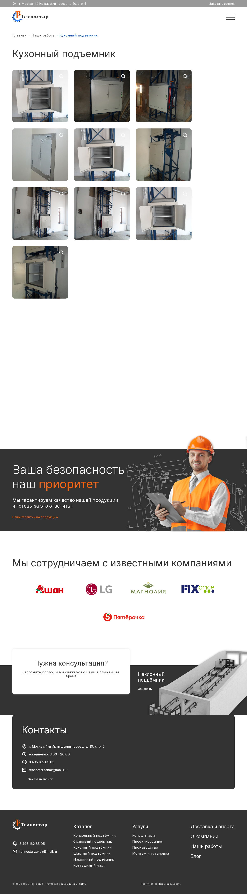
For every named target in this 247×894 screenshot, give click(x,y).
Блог (196, 856)
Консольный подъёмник (94, 836)
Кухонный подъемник (79, 35)
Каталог (82, 826)
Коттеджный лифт (89, 865)
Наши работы (43, 35)
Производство (145, 847)
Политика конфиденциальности (161, 884)
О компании (204, 836)
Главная (19, 35)
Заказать (145, 688)
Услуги (140, 826)
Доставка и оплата (213, 826)
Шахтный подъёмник (92, 853)
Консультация (144, 836)
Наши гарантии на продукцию (35, 517)
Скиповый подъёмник (92, 841)
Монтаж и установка (150, 853)
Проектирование (147, 841)
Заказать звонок (222, 3)
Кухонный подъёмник (92, 847)
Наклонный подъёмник (93, 859)
